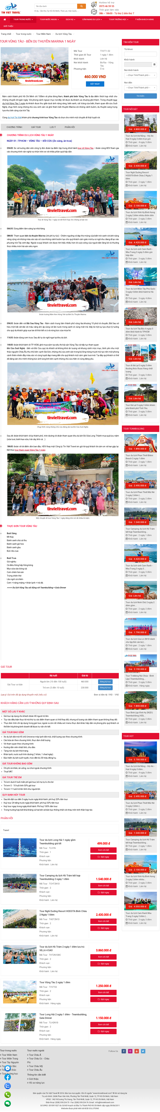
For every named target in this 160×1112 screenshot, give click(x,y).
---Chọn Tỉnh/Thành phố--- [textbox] (138, 75)
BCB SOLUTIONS (92, 1108)
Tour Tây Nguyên (9, 1062)
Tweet (6, 830)
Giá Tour (36, 127)
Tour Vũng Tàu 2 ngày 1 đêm (54, 982)
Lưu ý (53, 127)
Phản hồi (70, 127)
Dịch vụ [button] (70, 20)
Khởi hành (129, 59)
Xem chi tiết (103, 850)
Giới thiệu (32, 1079)
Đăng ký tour (105, 681)
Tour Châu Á (34, 1055)
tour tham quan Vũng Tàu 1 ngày (30, 450)
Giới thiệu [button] (8, 26)
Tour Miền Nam (8, 1055)
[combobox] (140, 75)
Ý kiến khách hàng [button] (144, 19)
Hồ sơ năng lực (36, 1082)
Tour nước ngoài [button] (49, 20)
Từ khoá (128, 49)
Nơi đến (128, 82)
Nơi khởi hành (131, 70)
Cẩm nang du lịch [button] (92, 20)
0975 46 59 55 (106, 6)
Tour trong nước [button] (23, 20)
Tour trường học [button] (118, 20)
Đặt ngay (95, 84)
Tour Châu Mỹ (35, 1066)
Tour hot (128, 736)
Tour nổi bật (130, 109)
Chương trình (14, 127)
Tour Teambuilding (133, 428)
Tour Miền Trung (9, 1058)
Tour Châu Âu (34, 1069)
